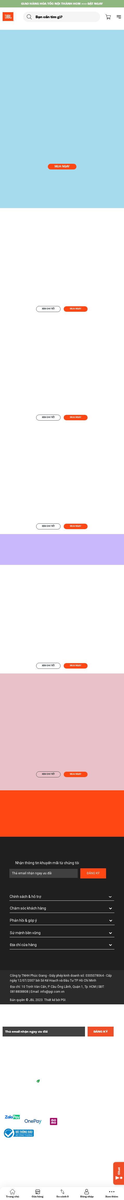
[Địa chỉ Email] (44, 1031)
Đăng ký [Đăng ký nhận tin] (101, 1031)
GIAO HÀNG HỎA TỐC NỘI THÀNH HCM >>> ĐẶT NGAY (62, 4)
